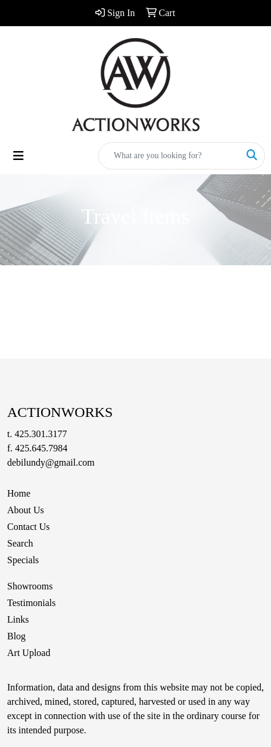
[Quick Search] (169, 156)
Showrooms (29, 586)
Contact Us (28, 527)
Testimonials (31, 603)
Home (18, 493)
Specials (23, 560)
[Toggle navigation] (18, 155)
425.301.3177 (40, 434)
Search (20, 543)
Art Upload (28, 653)
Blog (16, 636)
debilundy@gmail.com (51, 462)
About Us (25, 510)
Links (18, 619)
